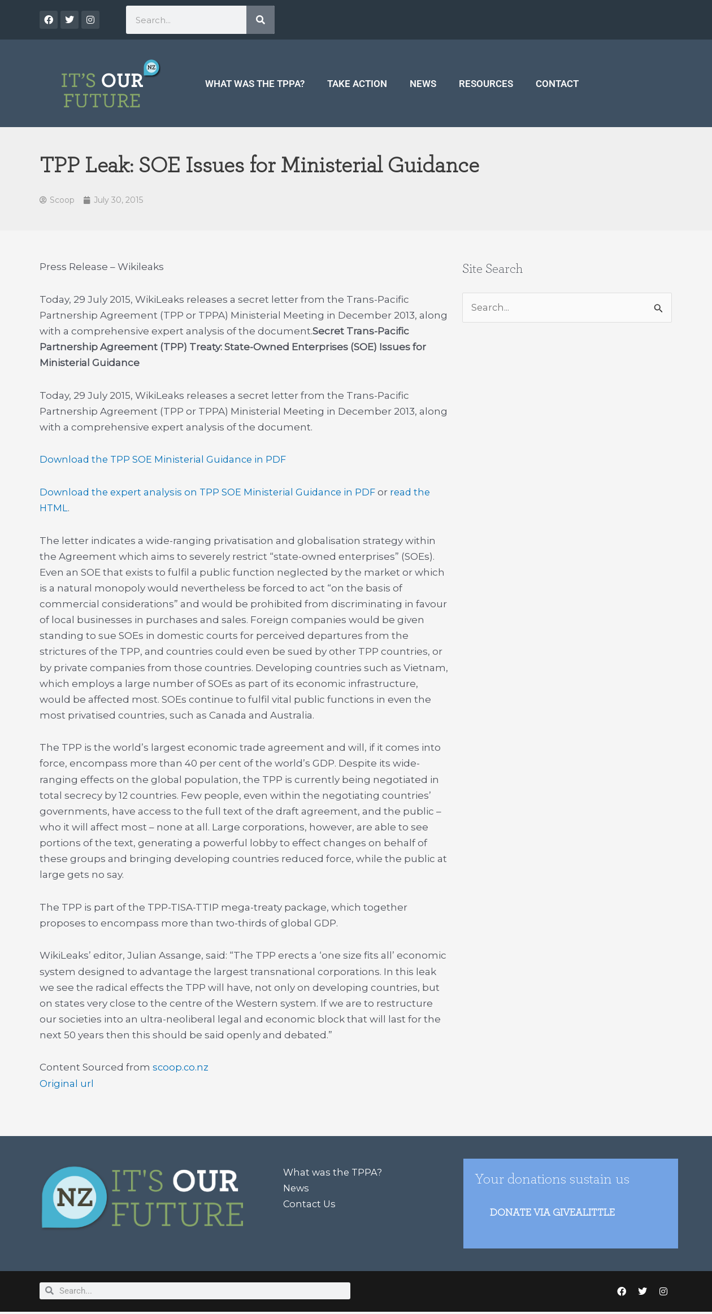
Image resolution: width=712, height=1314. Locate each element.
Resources (486, 83)
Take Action (357, 83)
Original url (67, 1084)
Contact (557, 83)
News (423, 83)
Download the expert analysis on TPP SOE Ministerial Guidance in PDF (210, 493)
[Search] (260, 20)
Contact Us (310, 1205)
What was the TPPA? (255, 83)
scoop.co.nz (181, 1068)
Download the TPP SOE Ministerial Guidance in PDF (165, 460)
